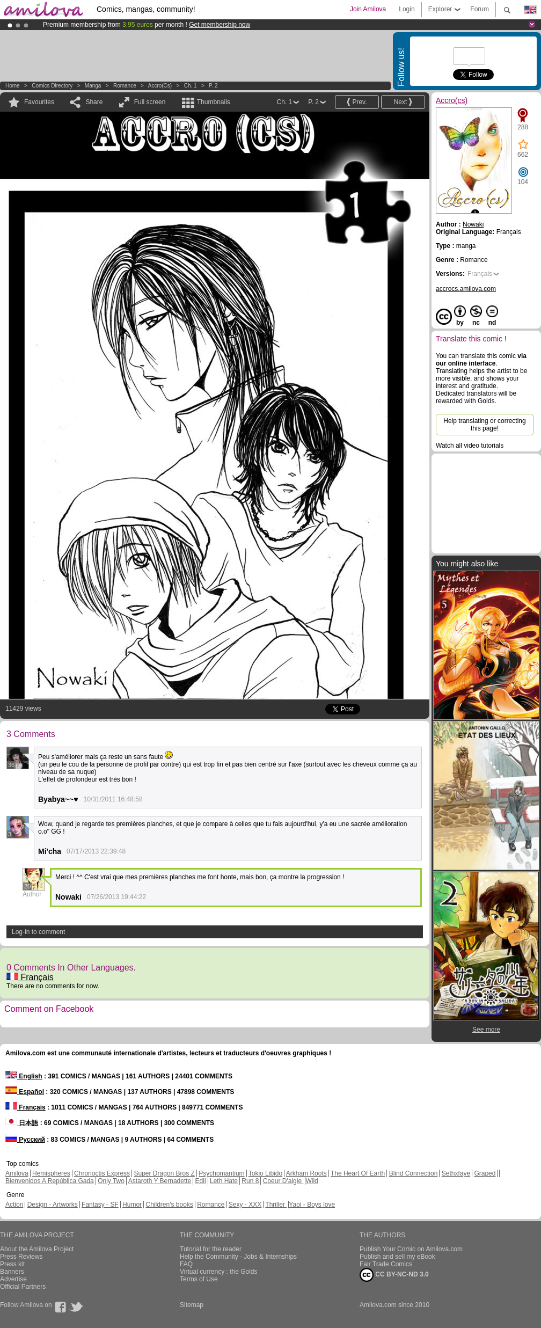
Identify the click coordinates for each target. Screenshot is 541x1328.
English (23, 1076)
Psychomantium (221, 1173)
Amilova (16, 1173)
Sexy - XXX (245, 1204)
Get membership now (219, 24)
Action (14, 1204)
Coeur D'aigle (283, 1181)
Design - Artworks (52, 1204)
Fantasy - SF (100, 1204)
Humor (132, 1204)
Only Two (111, 1181)
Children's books (169, 1204)
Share (94, 102)
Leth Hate (224, 1181)
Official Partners (23, 1286)
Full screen (150, 102)
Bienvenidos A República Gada (49, 1181)
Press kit (12, 1264)
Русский (25, 1139)
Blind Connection (413, 1173)
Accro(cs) (160, 86)
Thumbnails (213, 102)
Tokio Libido (265, 1173)
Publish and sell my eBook (397, 1256)
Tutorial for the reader (211, 1249)
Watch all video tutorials (469, 445)
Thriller (276, 1204)
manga (93, 86)
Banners (12, 1271)
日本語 (21, 1123)
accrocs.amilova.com (466, 289)
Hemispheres (51, 1173)
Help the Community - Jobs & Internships (238, 1256)
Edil (200, 1181)
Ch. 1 (190, 86)
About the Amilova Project (37, 1249)
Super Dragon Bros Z (164, 1173)
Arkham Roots (306, 1173)
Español (24, 1092)
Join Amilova (368, 9)
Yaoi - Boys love (312, 1204)
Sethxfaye (456, 1173)
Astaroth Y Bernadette (160, 1181)
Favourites (39, 102)
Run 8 (250, 1181)
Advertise (13, 1279)
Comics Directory (52, 86)
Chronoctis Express (102, 1173)
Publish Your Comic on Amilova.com (411, 1249)
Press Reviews (21, 1256)
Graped (484, 1173)
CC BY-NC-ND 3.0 (394, 1275)
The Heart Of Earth (358, 1173)
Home (12, 86)
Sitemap (191, 1305)
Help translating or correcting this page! (484, 424)
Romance (124, 86)
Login (406, 9)
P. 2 (213, 86)
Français (30, 977)
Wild (311, 1181)
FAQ (186, 1264)
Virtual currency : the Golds (219, 1271)
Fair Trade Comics (386, 1264)
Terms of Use (199, 1279)
